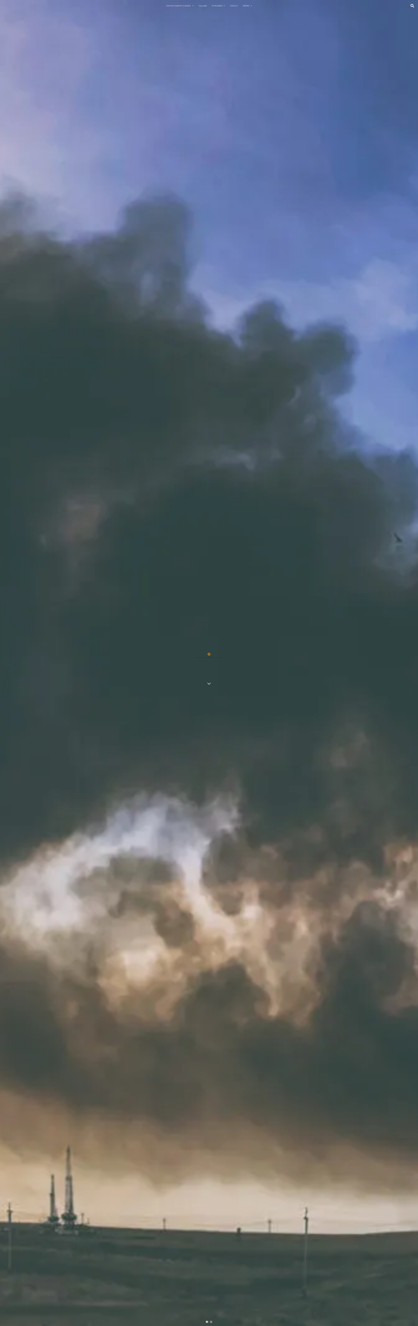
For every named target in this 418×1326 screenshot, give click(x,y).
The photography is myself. (178, 6)
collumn (203, 6)
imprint (246, 6)
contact (234, 6)
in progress (217, 6)
